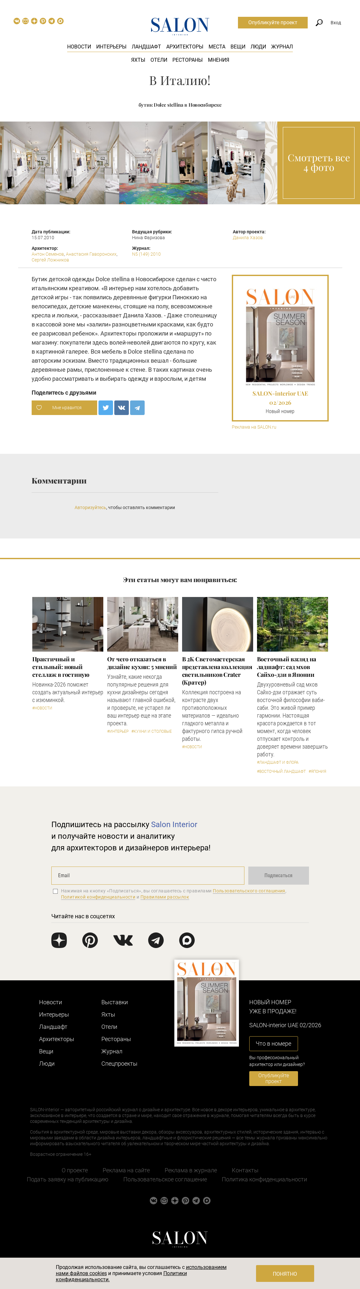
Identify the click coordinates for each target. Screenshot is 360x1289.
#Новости (42, 708)
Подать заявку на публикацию (67, 1179)
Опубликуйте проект (272, 22)
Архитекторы (184, 47)
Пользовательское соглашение (165, 1179)
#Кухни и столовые (151, 731)
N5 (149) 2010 (146, 254)
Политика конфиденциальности (264, 1179)
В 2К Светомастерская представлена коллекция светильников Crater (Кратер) (217, 670)
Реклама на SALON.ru (254, 427)
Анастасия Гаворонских (91, 254)
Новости (79, 47)
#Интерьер (118, 731)
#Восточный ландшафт (281, 771)
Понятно (285, 1274)
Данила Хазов (248, 237)
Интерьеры (111, 47)
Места (217, 47)
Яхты (138, 60)
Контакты (245, 1170)
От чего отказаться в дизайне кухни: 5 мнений (142, 663)
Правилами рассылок (165, 897)
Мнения (218, 60)
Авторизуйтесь (90, 507)
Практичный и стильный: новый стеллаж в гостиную (60, 666)
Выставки (114, 1002)
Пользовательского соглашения (249, 890)
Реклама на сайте (126, 1170)
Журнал (282, 47)
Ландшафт (146, 47)
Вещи (238, 47)
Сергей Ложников (50, 259)
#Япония (317, 771)
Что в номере (273, 1043)
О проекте (75, 1170)
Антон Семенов (48, 254)
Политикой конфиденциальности (98, 897)
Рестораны (187, 60)
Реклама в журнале (191, 1170)
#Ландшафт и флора (278, 762)
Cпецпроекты (119, 1063)
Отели (158, 60)
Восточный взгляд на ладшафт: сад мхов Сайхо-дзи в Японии (286, 666)
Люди (258, 47)
